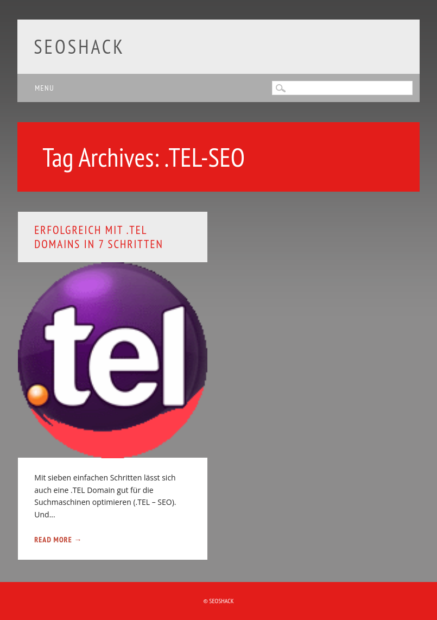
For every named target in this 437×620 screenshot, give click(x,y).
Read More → (58, 540)
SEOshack (79, 46)
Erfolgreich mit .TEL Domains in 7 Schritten (98, 237)
